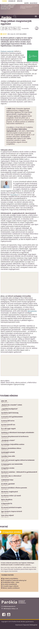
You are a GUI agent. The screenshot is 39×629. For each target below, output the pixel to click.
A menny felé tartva (7, 421)
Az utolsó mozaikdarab (10, 584)
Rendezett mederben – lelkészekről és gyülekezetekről (19, 472)
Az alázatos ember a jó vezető (11, 496)
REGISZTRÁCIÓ (33, 3)
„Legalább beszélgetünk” (9, 409)
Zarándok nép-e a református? (11, 476)
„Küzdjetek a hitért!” (8, 440)
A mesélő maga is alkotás (10, 586)
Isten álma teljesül (7, 515)
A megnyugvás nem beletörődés (12, 464)
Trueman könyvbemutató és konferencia (14, 436)
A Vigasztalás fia (6, 503)
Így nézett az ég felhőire (10, 578)
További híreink (9, 395)
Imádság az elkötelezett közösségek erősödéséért (17, 432)
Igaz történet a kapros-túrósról (11, 511)
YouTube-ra (14, 195)
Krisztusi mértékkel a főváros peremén (14, 488)
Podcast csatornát (7, 51)
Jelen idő (4, 401)
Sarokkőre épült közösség (9, 413)
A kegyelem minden (7, 468)
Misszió (4, 34)
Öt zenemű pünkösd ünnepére (11, 507)
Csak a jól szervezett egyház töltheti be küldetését (17, 460)
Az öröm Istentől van (8, 425)
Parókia (6, 17)
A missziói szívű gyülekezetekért (12, 417)
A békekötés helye (7, 480)
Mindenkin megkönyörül (9, 492)
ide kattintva (32, 311)
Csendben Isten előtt (8, 456)
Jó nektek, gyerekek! (8, 484)
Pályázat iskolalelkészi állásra (11, 448)
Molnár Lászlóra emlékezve (11, 588)
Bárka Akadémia (6, 499)
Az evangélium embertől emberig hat (14, 580)
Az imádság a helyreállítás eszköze (12, 444)
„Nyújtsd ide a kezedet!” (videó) (11, 405)
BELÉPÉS (26, 3)
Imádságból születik (8, 452)
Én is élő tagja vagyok (8, 428)
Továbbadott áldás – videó (11, 582)
